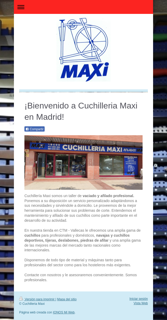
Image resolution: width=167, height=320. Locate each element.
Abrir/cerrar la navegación (83, 7)
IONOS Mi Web (64, 312)
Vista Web (141, 303)
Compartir (34, 129)
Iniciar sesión (138, 299)
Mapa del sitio (67, 299)
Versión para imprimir (37, 299)
